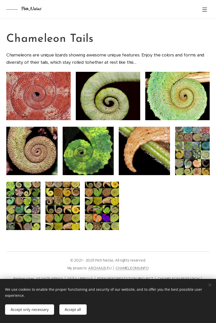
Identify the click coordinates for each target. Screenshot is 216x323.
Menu (204, 9)
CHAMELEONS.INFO (132, 268)
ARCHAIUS (97, 268)
